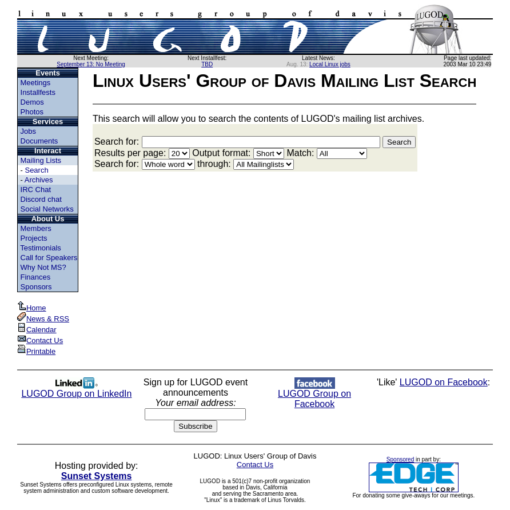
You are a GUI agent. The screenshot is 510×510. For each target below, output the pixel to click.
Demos (32, 102)
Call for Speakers (49, 257)
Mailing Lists (41, 160)
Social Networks (47, 209)
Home (31, 308)
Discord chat (41, 199)
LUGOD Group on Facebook (314, 395)
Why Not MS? (43, 267)
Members (36, 228)
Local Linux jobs (329, 64)
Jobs (28, 131)
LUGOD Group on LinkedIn (76, 390)
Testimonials (40, 248)
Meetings (36, 82)
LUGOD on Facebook (444, 382)
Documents (39, 141)
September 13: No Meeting (91, 64)
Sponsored (400, 459)
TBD (207, 64)
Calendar (37, 329)
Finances (36, 277)
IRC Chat (36, 189)
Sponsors (36, 286)
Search (36, 170)
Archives (39, 180)
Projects (34, 238)
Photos (32, 111)
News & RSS (43, 318)
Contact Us (40, 340)
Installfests (38, 92)
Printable (36, 351)
